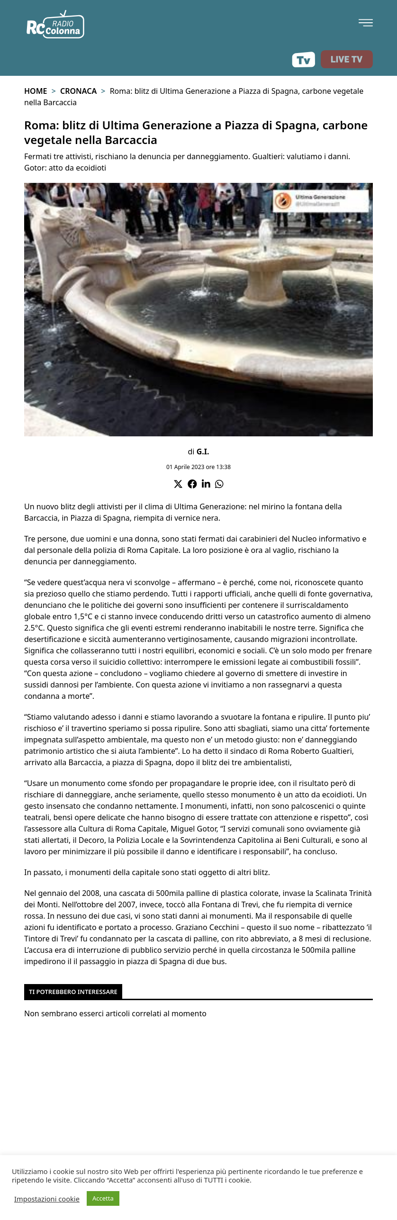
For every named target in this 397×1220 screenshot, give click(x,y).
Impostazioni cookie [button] (47, 1198)
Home (35, 91)
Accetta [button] (103, 1198)
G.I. (203, 451)
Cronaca (78, 91)
